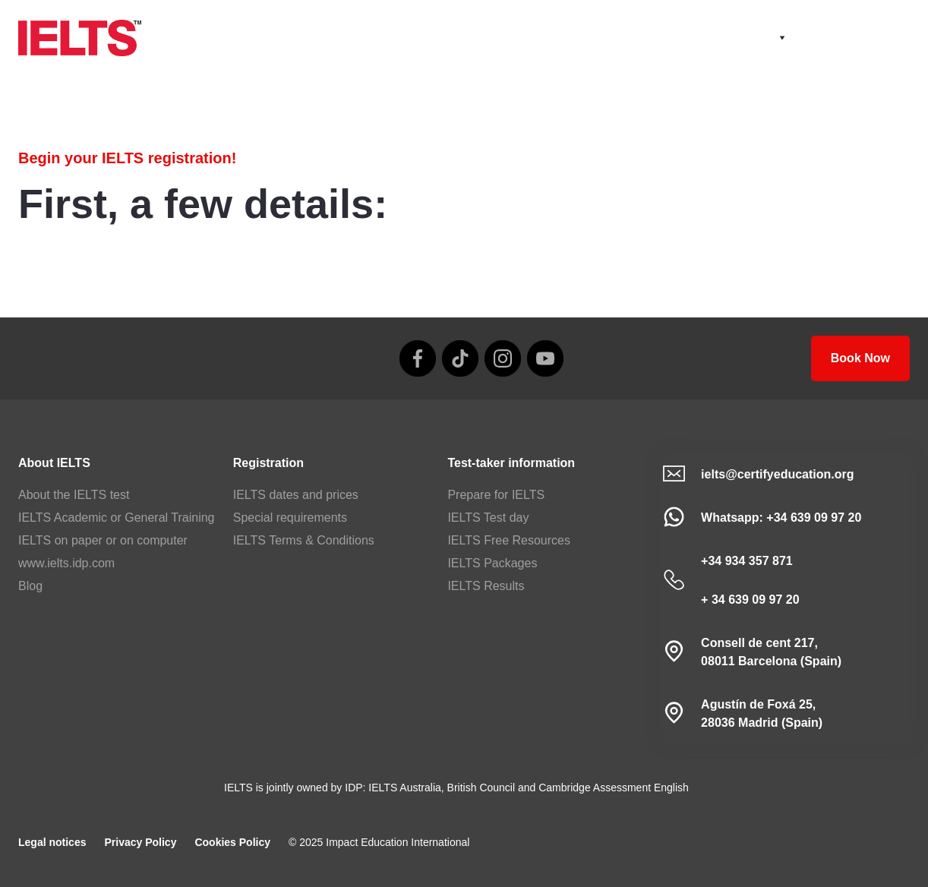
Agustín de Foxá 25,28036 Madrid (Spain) (761, 713)
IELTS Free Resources (508, 540)
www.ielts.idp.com (66, 563)
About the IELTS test (73, 494)
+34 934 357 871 (747, 560)
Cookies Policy (232, 842)
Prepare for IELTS (495, 494)
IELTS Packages (492, 563)
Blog (30, 585)
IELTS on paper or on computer (103, 540)
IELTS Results (485, 585)
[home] (79, 38)
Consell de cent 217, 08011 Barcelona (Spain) (771, 652)
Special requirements (290, 517)
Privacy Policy (140, 842)
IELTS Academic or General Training (116, 517)
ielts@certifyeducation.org (777, 474)
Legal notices (52, 842)
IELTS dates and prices (295, 494)
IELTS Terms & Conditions (303, 540)
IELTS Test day (488, 517)
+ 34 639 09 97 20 (750, 599)
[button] (765, 38)
